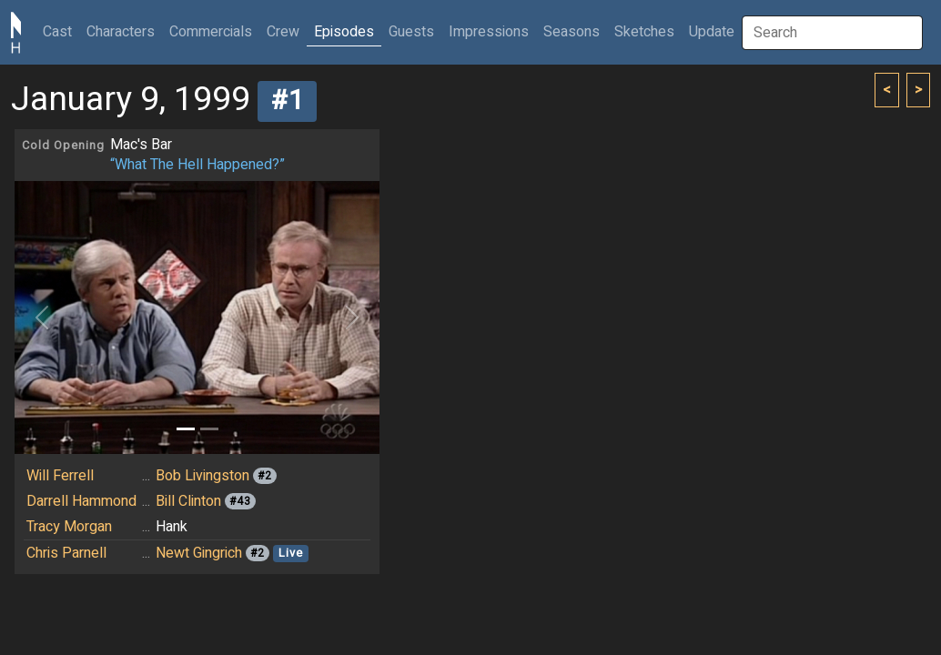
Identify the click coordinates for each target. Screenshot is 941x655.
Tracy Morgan (69, 527)
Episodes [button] (344, 32)
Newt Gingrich (199, 553)
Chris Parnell (66, 553)
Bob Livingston (202, 476)
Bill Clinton (188, 501)
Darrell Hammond (81, 501)
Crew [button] (283, 32)
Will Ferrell (60, 476)
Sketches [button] (644, 32)
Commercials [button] (210, 32)
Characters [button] (120, 32)
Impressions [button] (489, 32)
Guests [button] (411, 32)
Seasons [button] (571, 32)
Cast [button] (61, 31)
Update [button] (711, 32)
